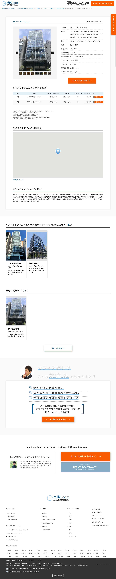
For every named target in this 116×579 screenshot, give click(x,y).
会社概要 (44, 516)
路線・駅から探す (12, 522)
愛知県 (67, 556)
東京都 (96, 553)
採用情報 (44, 529)
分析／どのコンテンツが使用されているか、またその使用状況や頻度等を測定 (29, 568)
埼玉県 (82, 553)
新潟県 (9, 556)
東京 (71, 516)
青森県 (17, 553)
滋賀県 (82, 556)
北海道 (9, 553)
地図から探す (11, 519)
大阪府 (96, 556)
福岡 (71, 536)
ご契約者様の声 (46, 532)
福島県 (53, 553)
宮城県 (31, 553)
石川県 (24, 556)
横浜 (71, 532)
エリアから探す (12, 516)
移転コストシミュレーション (15, 536)
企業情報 (43, 511)
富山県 (17, 556)
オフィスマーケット (74, 511)
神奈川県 (104, 553)
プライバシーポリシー (99, 521)
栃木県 (67, 553)
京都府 (89, 556)
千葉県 (89, 553)
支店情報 (44, 519)
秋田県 (38, 553)
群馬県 (74, 553)
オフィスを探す (11, 511)
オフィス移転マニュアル (13, 528)
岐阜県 (53, 556)
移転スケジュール (12, 539)
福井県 (31, 556)
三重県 (74, 556)
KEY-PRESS (97, 515)
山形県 (46, 553)
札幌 (71, 526)
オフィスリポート (74, 539)
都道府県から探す (11, 548)
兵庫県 (103, 556)
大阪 (71, 519)
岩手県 (24, 553)
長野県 (46, 556)
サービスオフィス (97, 518)
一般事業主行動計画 (47, 526)
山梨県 (38, 556)
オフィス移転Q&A (13, 543)
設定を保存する (58, 575)
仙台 (71, 529)
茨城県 (60, 553)
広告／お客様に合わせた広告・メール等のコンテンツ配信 (23, 571)
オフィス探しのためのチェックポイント (18, 533)
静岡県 (60, 556)
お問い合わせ (96, 511)
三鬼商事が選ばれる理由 (49, 522)
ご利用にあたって (98, 524)
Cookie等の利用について (21, 565)
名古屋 (72, 522)
